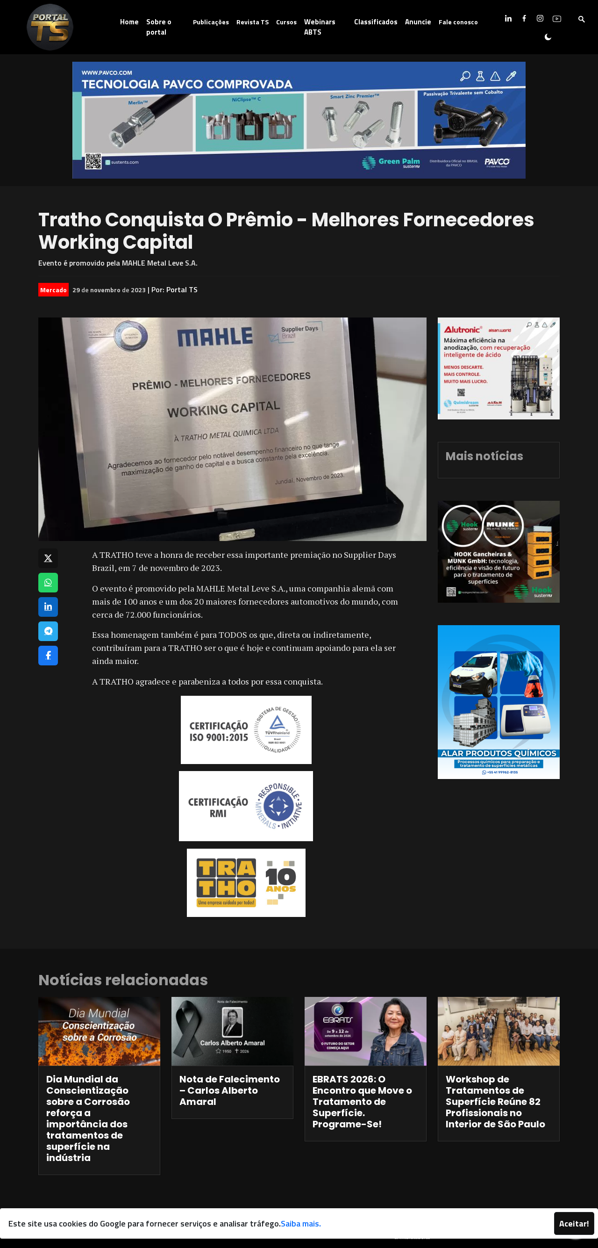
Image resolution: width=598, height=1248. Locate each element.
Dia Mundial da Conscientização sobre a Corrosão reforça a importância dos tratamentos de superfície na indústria (88, 1118)
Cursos (286, 22)
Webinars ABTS (319, 27)
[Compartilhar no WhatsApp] (48, 582)
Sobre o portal (158, 27)
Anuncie (418, 21)
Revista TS (252, 22)
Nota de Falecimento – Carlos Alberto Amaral (229, 1090)
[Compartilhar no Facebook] (48, 655)
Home (129, 21)
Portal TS (182, 289)
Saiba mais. (301, 1223)
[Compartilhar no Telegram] (48, 631)
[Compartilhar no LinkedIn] (48, 607)
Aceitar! (574, 1223)
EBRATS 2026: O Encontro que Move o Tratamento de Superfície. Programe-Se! (362, 1102)
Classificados (376, 21)
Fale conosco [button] (458, 22)
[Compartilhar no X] (48, 558)
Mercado (53, 290)
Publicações (211, 22)
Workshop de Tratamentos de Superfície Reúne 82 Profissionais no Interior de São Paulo (495, 1102)
